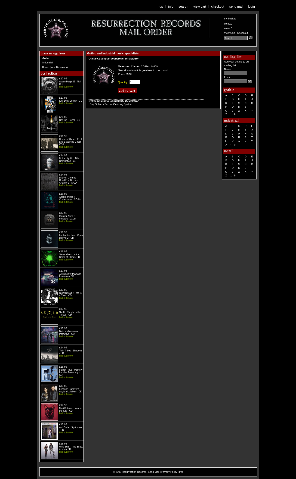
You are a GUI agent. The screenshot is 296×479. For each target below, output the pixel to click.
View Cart (199, 6)
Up (161, 6)
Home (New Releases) (55, 67)
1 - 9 (232, 114)
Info (170, 6)
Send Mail (236, 6)
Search (183, 6)
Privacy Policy (169, 471)
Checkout (217, 6)
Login (251, 6)
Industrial (47, 62)
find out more (66, 86)
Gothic (46, 58)
